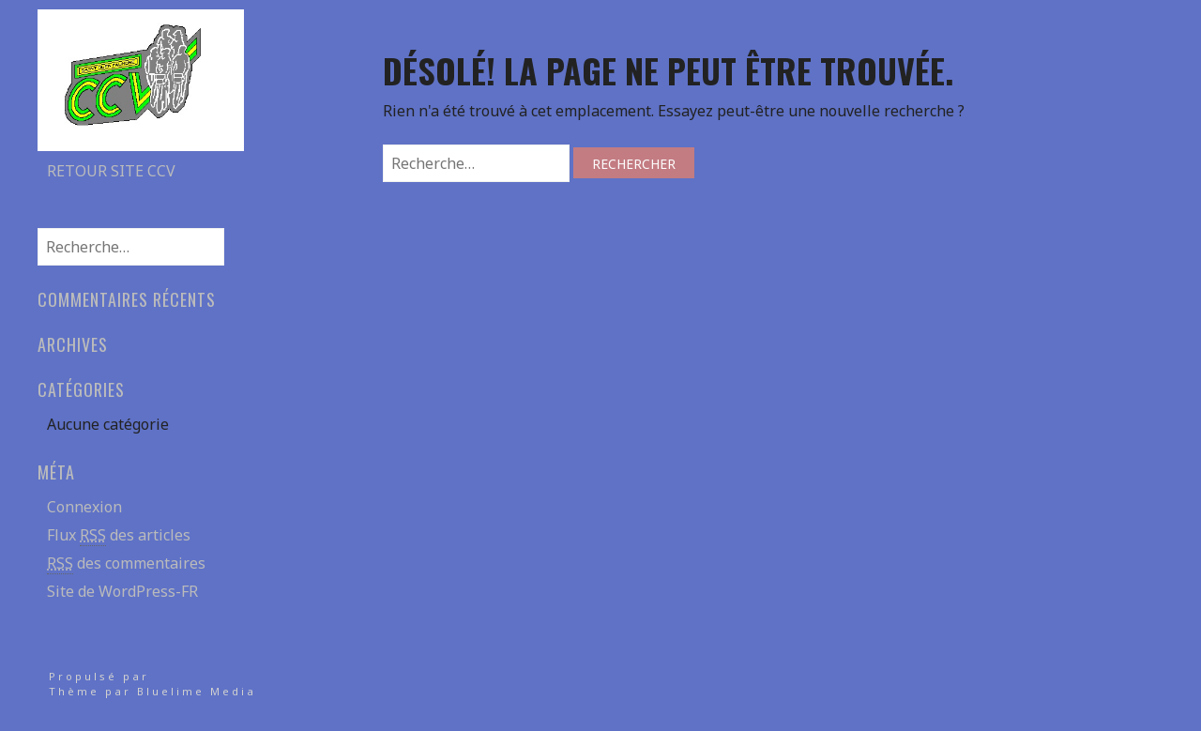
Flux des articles (118, 535)
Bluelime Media (196, 691)
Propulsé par (99, 676)
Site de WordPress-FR (122, 591)
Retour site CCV (111, 170)
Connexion (84, 506)
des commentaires (126, 563)
